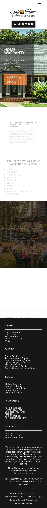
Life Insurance (12, 415)
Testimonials (12, 336)
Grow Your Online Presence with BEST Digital (23, 497)
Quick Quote (11, 356)
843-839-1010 (25, 24)
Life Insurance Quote (16, 366)
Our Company (12, 332)
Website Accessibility (23, 503)
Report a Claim (13, 385)
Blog (7, 340)
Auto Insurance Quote (16, 358)
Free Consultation (14, 437)
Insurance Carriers (15, 338)
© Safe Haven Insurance (22, 493)
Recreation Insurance (16, 417)
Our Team (10, 334)
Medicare (10, 413)
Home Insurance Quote (17, 362)
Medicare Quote (13, 364)
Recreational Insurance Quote (21, 368)
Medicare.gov (11, 456)
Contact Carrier (13, 435)
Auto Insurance (13, 407)
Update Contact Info (16, 387)
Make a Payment (14, 383)
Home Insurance (13, 409)
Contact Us (11, 433)
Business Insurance (15, 411)
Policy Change (12, 389)
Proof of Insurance (15, 391)
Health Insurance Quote (17, 360)
